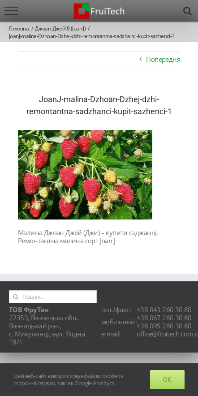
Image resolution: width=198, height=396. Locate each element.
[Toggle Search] (187, 10)
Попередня (163, 59)
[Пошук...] (53, 296)
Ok (167, 379)
